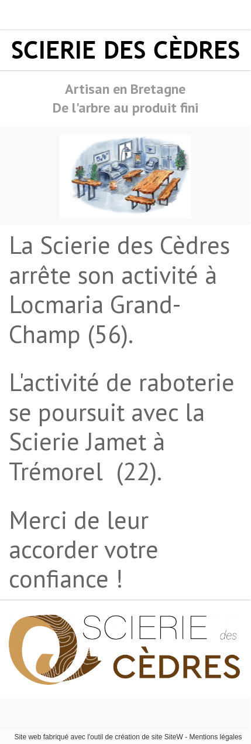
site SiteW (167, 737)
